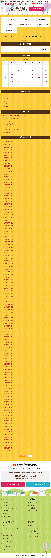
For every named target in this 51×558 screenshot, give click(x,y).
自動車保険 (6, 547)
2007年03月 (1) (7, 440)
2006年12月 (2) (7, 445)
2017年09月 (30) (8, 217)
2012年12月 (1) (7, 356)
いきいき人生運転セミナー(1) (12, 118)
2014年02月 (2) (7, 334)
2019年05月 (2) (7, 190)
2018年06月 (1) (7, 201)
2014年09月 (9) (7, 315)
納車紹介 (31, 525)
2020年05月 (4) (7, 182)
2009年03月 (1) (7, 407)
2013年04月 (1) (7, 350)
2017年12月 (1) (7, 209)
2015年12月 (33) (8, 274)
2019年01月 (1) (7, 193)
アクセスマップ (38, 484)
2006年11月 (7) (7, 448)
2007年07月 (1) (7, 432)
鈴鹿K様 (5, 101)
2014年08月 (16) (8, 318)
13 (32, 74)
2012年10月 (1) (7, 358)
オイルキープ (7, 538)
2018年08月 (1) (7, 198)
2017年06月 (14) (8, 225)
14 (39, 74)
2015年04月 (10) (8, 296)
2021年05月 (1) (7, 158)
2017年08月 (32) (8, 220)
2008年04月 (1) (7, 418)
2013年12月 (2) (7, 339)
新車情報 (42, 19)
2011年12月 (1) (7, 369)
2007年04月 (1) (7, 437)
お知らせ (5, 505)
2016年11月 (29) (8, 244)
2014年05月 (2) (7, 326)
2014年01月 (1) (7, 337)
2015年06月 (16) (8, 291)
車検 (4, 525)
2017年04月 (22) (8, 231)
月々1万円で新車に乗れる (36, 502)
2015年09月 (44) (8, 282)
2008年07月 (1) (7, 415)
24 (12, 81)
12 (25, 74)
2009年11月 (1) (7, 399)
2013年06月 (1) (7, 347)
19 (25, 78)
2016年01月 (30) (8, 272)
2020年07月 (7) (7, 179)
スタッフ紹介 (32, 531)
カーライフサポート (42, 24)
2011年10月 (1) (7, 372)
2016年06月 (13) (8, 258)
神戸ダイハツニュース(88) (11, 129)
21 (39, 78)
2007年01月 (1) (7, 442)
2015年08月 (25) (8, 285)
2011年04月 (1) (7, 380)
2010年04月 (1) (7, 394)
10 (12, 74)
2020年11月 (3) (7, 169)
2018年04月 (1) (7, 204)
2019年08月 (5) (7, 185)
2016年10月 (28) (8, 247)
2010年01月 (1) (7, 396)
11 (18, 74)
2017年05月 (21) (8, 228)
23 (5, 81)
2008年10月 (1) (7, 413)
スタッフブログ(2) (8, 124)
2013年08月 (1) (7, 345)
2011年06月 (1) (7, 377)
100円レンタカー (25, 24)
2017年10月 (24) (8, 215)
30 (5, 85)
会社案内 (9, 30)
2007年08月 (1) (7, 429)
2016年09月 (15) (8, 250)
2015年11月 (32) (8, 277)
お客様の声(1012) (8, 132)
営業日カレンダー (8, 511)
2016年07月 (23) (8, 255)
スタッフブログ (33, 536)
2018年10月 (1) (7, 196)
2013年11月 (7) (7, 342)
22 (46, 78)
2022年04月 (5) (7, 144)
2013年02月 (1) (7, 353)
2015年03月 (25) (8, 299)
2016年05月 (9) (7, 261)
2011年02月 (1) (7, 383)
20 (32, 78)
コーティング (7, 541)
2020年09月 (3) (7, 174)
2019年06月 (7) (7, 188)
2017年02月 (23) (8, 236)
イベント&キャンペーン (10, 508)
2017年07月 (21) (8, 223)
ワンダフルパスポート (10, 536)
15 (46, 74)
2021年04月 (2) (7, 160)
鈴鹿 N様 (6, 95)
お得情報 (9, 19)
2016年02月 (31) (8, 269)
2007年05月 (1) (7, 434)
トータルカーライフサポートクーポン (13, 529)
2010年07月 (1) (7, 391)
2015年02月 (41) (8, 301)
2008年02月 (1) (7, 421)
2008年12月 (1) (7, 410)
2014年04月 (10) (8, 329)
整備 (4, 549)
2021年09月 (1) (7, 155)
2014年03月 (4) (7, 331)
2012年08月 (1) (7, 361)
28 (39, 81)
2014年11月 (25, 60)
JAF (4, 544)
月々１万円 (25, 19)
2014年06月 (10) (8, 323)
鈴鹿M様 (5, 106)
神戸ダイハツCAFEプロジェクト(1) (14, 116)
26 (25, 81)
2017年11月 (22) (8, 212)
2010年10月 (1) (7, 388)
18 (18, 78)
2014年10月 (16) (8, 312)
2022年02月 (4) (7, 150)
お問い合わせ (37, 8)
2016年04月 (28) (8, 263)
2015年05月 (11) (8, 293)
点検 (4, 533)
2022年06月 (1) (7, 141)
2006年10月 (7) (7, 451)
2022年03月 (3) (7, 147)
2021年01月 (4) (7, 163)
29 (46, 81)
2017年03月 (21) (8, 234)
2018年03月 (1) (7, 206)
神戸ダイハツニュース (35, 528)
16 (5, 78)
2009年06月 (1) (7, 404)
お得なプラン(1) (8, 121)
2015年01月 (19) (8, 304)
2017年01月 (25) (8, 239)
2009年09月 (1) (7, 402)
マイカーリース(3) (8, 127)
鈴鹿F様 (5, 104)
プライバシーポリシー (35, 534)
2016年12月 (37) (8, 242)
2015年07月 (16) (8, 288)
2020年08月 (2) (7, 177)
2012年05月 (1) (7, 364)
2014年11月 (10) (8, 310)
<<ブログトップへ (25, 41)
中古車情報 (9, 24)
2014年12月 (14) (8, 307)
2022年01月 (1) (7, 152)
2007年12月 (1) (7, 423)
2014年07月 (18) (8, 320)
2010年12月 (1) (7, 385)
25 (18, 81)
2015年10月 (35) (8, 280)
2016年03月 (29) (8, 266)
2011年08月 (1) (7, 375)
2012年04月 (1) (7, 366)
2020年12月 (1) (7, 166)
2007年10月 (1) (7, 426)
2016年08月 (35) (8, 253)
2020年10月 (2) (7, 171)
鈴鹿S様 (5, 98)
